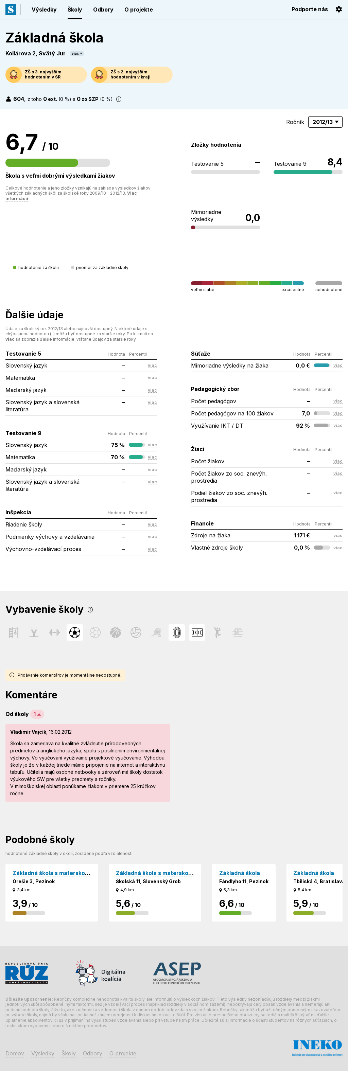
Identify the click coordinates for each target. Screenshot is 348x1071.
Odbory (103, 9)
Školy (75, 9)
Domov (14, 1053)
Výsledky (44, 9)
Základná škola (239, 873)
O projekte (138, 9)
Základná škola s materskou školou (60, 873)
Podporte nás (310, 9)
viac (75, 53)
